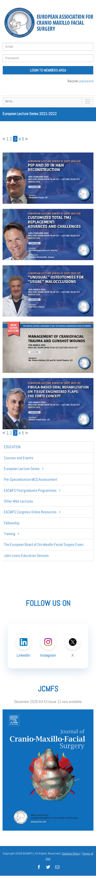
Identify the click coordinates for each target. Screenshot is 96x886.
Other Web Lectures (18, 501)
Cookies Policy (71, 853)
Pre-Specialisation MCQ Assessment (30, 479)
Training (9, 533)
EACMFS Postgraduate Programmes (30, 490)
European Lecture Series (22, 468)
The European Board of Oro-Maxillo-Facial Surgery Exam (43, 544)
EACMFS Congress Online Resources (30, 512)
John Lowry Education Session (26, 555)
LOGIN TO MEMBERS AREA (48, 70)
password (86, 81)
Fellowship (11, 523)
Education (12, 446)
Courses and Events (18, 457)
